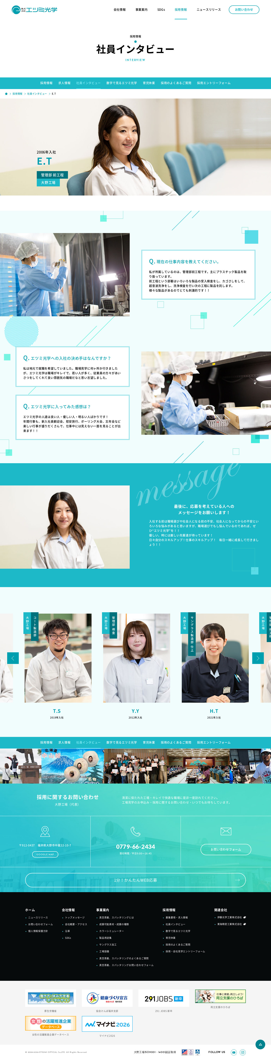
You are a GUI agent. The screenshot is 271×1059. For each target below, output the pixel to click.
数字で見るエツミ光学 (121, 82)
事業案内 (142, 9)
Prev (13, 658)
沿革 (67, 931)
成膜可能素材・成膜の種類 (114, 924)
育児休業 (149, 82)
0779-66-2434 (135, 846)
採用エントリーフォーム (214, 82)
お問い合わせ (244, 9)
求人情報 (64, 82)
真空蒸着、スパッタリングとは (116, 917)
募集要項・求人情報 (177, 917)
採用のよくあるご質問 (176, 82)
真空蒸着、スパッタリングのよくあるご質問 (124, 958)
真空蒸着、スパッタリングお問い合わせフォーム (126, 965)
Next (258, 658)
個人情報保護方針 (38, 931)
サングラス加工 (108, 944)
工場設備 (104, 951)
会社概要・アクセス (76, 924)
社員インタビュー (88, 82)
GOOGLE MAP (45, 854)
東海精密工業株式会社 (229, 924)
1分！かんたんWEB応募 (135, 880)
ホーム (30, 910)
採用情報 (181, 9)
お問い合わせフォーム (226, 849)
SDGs (161, 9)
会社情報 (120, 9)
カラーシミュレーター (111, 931)
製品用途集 (105, 938)
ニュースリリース (209, 9)
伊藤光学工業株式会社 (229, 917)
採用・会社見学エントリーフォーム (185, 951)
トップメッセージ (75, 917)
